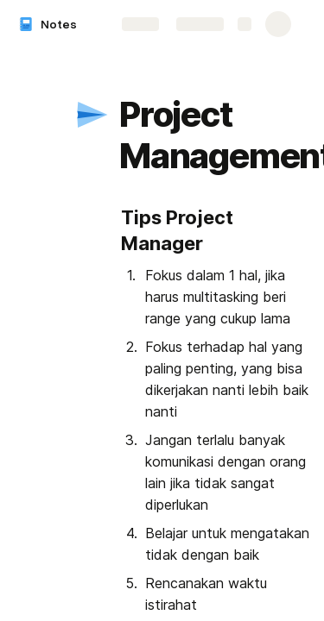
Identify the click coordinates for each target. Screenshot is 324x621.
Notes (59, 24)
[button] (92, 115)
